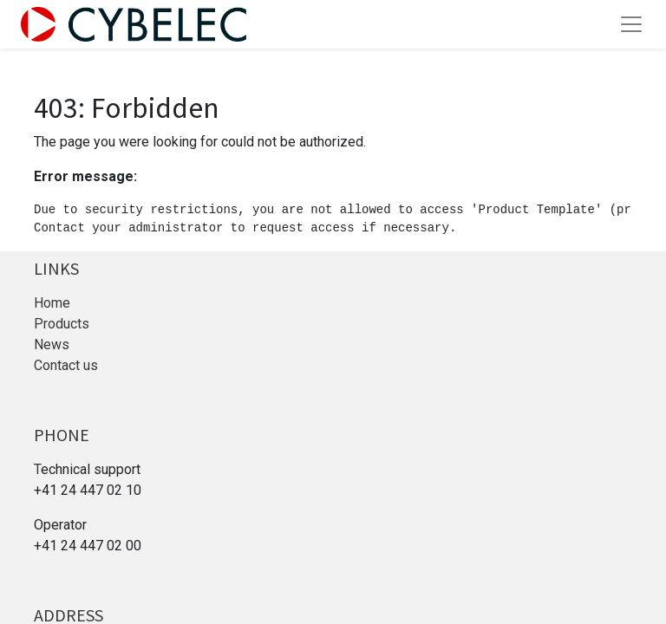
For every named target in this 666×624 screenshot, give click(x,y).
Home (52, 303)
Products (61, 323)
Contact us (66, 365)
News (51, 344)
